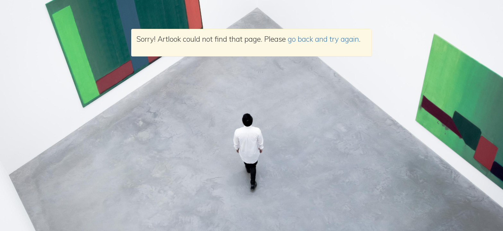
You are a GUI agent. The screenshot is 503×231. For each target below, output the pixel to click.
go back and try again (323, 39)
